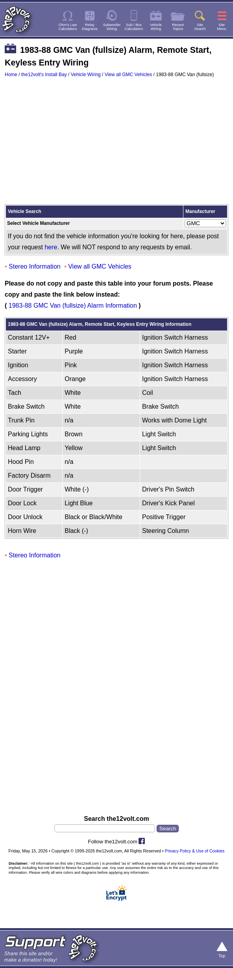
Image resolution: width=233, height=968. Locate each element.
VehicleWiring (156, 27)
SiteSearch (200, 27)
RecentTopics (178, 27)
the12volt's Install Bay (44, 74)
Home (11, 74)
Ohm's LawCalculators (68, 27)
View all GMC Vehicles (128, 74)
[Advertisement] (116, 145)
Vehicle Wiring (86, 74)
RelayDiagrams (90, 27)
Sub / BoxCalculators (134, 27)
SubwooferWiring (112, 27)
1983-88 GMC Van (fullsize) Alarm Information (73, 305)
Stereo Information (35, 266)
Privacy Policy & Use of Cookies (195, 850)
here (50, 247)
